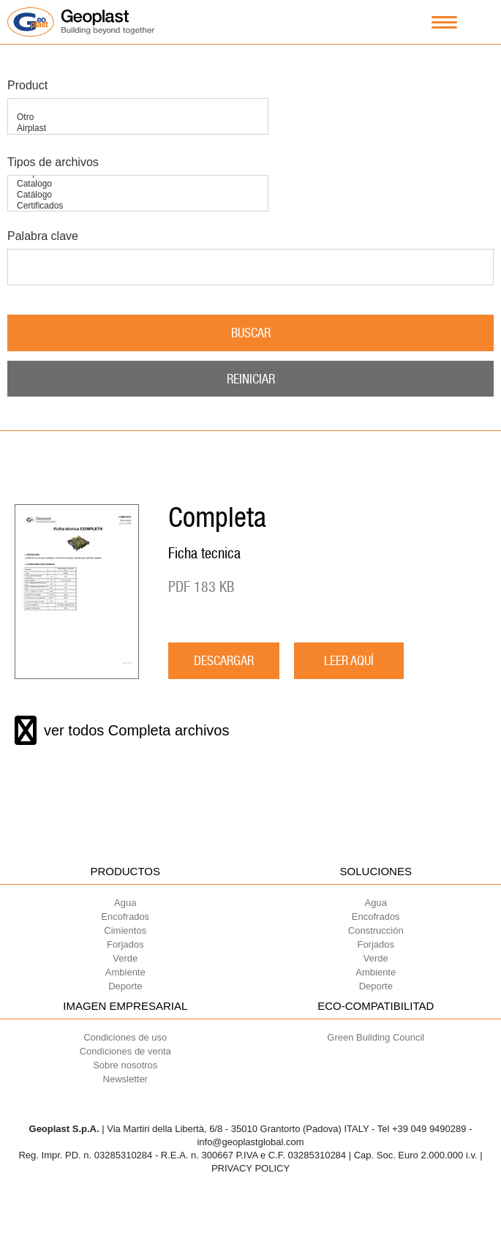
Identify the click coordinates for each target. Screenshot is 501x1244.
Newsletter (125, 1078)
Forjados (125, 944)
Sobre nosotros (125, 1065)
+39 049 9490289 (429, 1128)
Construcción (376, 930)
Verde (125, 958)
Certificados (137, 206)
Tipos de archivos (53, 162)
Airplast (137, 128)
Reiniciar (251, 378)
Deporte (125, 986)
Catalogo (137, 184)
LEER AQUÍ (349, 660)
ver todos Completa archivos (122, 730)
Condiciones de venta (125, 1051)
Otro (137, 117)
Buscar (251, 332)
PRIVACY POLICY (250, 1168)
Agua (125, 902)
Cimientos (125, 930)
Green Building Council (375, 1037)
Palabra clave (42, 236)
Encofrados (125, 916)
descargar (224, 660)
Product (27, 85)
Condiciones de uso (125, 1037)
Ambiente (125, 972)
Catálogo (137, 195)
